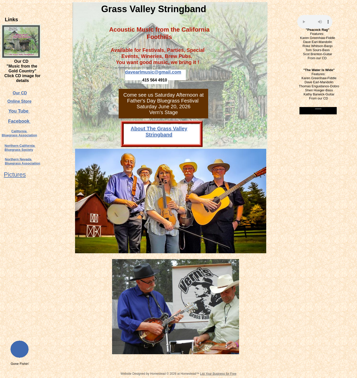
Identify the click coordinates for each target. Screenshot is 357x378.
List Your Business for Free (218, 373)
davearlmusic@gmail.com (153, 72)
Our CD (20, 93)
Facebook (19, 121)
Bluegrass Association (19, 135)
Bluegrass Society (19, 150)
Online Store (19, 101)
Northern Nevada (18, 159)
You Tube (19, 111)
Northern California (20, 146)
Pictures (15, 174)
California (19, 131)
